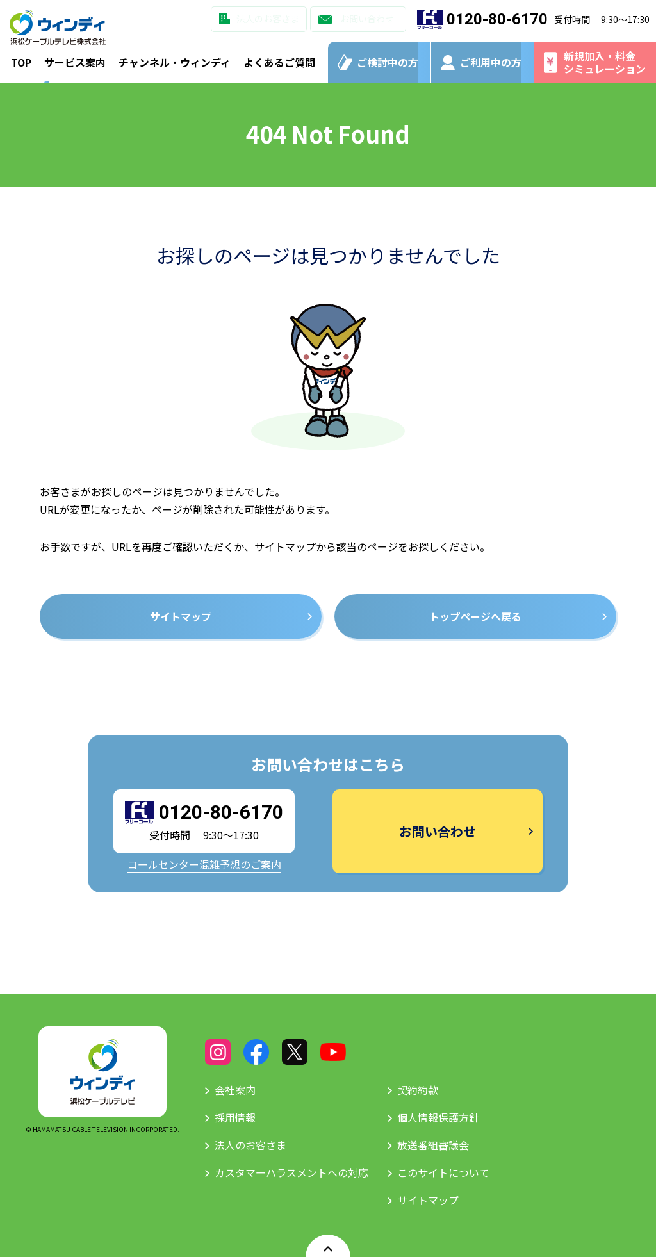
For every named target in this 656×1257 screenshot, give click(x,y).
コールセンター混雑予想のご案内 (204, 864)
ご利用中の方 (490, 62)
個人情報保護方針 (438, 1117)
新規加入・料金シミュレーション (605, 62)
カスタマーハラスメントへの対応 (291, 1172)
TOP (21, 62)
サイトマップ (428, 1200)
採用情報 (235, 1117)
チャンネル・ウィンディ (175, 62)
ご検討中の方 (387, 62)
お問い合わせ (367, 18)
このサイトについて (443, 1172)
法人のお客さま (267, 18)
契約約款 (417, 1089)
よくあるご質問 (279, 62)
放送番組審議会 (433, 1145)
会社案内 (235, 1089)
